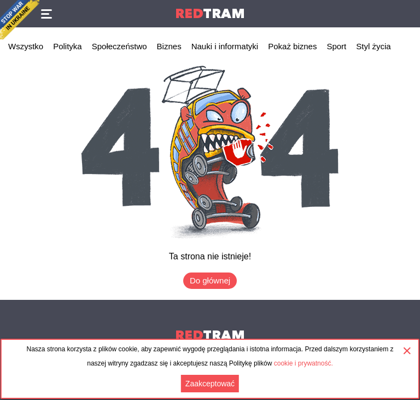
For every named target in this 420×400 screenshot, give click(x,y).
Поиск (406, 13)
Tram (210, 13)
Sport (336, 46)
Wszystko (25, 46)
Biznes (169, 46)
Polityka (67, 46)
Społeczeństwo (119, 46)
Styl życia (373, 46)
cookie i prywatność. (303, 363)
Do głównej (210, 280)
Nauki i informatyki (225, 46)
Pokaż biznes (292, 46)
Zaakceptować (210, 383)
